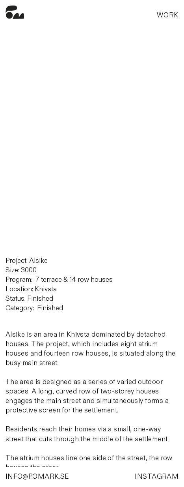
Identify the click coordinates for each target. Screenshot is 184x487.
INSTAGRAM (156, 476)
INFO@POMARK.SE (37, 476)
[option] (92, 146)
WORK (167, 15)
